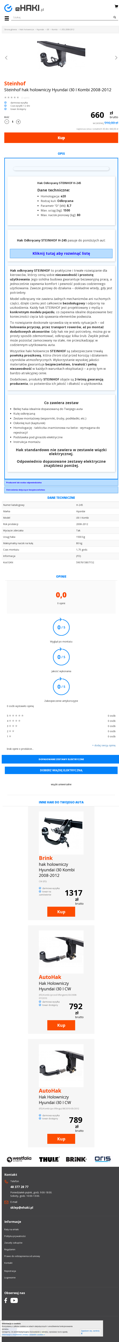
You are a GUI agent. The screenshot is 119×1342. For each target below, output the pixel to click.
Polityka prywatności (15, 1236)
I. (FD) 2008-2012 (67, 29)
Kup (61, 137)
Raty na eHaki (11, 1229)
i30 (48, 29)
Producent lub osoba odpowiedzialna (24, 482)
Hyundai (40, 29)
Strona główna (10, 29)
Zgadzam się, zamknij (90, 1332)
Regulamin (9, 1249)
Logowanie (10, 1277)
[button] (6, 58)
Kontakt (8, 1262)
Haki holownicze (26, 29)
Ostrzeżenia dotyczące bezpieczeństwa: (25, 489)
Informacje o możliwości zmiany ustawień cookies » (23, 1335)
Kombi (55, 29)
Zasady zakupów (13, 1242)
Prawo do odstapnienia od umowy (22, 1256)
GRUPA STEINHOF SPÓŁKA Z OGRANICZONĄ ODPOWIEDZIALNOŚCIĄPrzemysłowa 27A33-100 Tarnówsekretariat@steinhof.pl (61, 483)
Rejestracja (10, 1270)
